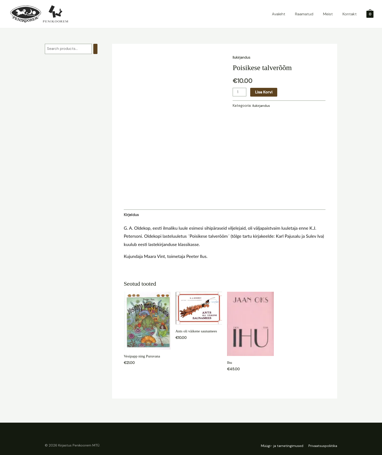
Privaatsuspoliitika (322, 446)
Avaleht (278, 14)
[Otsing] (98, 49)
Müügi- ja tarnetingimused (279, 446)
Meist (328, 14)
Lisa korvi (264, 91)
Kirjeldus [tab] (132, 215)
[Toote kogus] (240, 92)
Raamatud (304, 14)
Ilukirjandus (242, 57)
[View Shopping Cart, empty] (369, 14)
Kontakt (350, 14)
